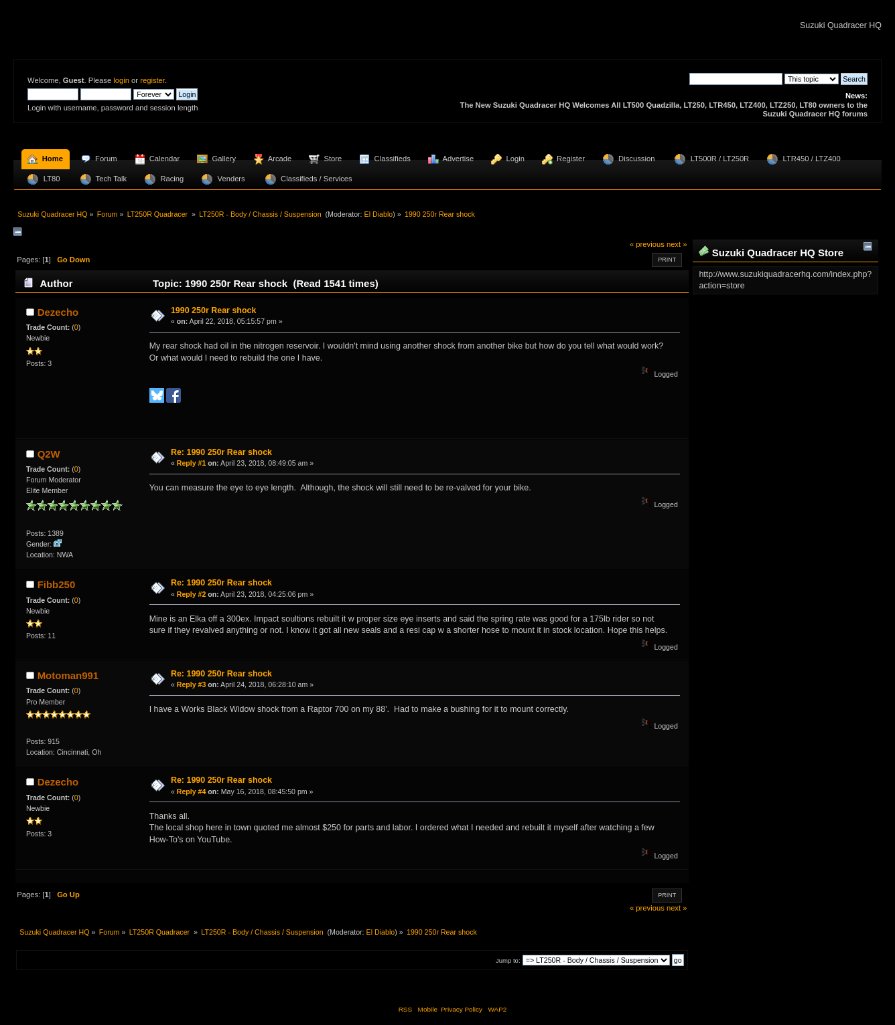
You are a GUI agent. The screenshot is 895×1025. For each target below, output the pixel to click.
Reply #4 (191, 791)
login (121, 80)
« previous (647, 244)
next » (677, 244)
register (152, 80)
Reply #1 (191, 463)
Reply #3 (191, 684)
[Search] (735, 79)
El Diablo (378, 214)
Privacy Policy (461, 1009)
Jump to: (508, 960)
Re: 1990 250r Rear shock (221, 452)
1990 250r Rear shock (214, 310)
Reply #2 (191, 594)
